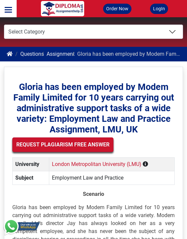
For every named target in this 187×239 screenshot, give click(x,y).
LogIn (159, 8)
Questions (32, 54)
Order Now (117, 8)
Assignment (61, 54)
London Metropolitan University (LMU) (96, 164)
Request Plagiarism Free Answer (62, 144)
